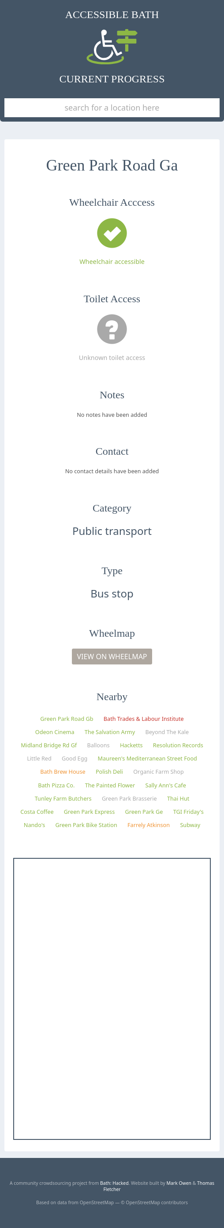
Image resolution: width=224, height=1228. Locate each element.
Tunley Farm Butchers (63, 798)
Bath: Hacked (114, 1183)
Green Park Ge (144, 812)
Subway (190, 825)
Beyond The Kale (167, 732)
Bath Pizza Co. (56, 785)
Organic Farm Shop (158, 771)
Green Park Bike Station (86, 825)
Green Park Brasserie (129, 798)
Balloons (98, 745)
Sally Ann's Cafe (165, 785)
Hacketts (131, 745)
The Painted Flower (110, 785)
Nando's (34, 825)
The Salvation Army (110, 732)
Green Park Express (89, 812)
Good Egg (74, 758)
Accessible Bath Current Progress (112, 47)
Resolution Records (178, 745)
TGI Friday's (188, 812)
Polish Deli (109, 771)
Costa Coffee (36, 812)
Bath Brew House (62, 771)
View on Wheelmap (112, 656)
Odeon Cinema (55, 732)
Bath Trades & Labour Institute (144, 719)
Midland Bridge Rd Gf (49, 745)
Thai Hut (178, 798)
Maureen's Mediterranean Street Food (147, 758)
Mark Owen (179, 1183)
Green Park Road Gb (66, 719)
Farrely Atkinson (148, 825)
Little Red (39, 758)
